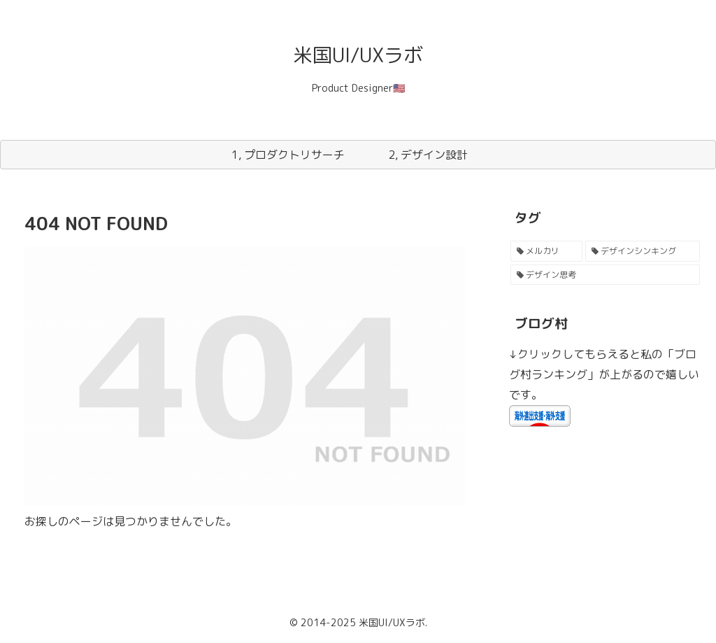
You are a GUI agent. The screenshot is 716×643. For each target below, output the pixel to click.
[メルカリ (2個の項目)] (546, 251)
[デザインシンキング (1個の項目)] (642, 251)
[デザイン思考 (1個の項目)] (604, 274)
